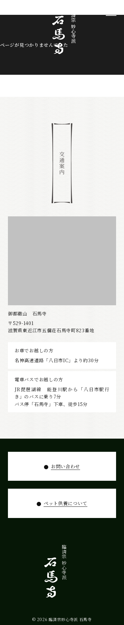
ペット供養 (65, 576)
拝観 (85, 568)
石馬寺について (106, 581)
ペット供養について (65, 503)
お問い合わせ (65, 466)
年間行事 (75, 573)
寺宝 (96, 568)
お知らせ (55, 573)
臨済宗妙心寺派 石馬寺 (70, 619)
